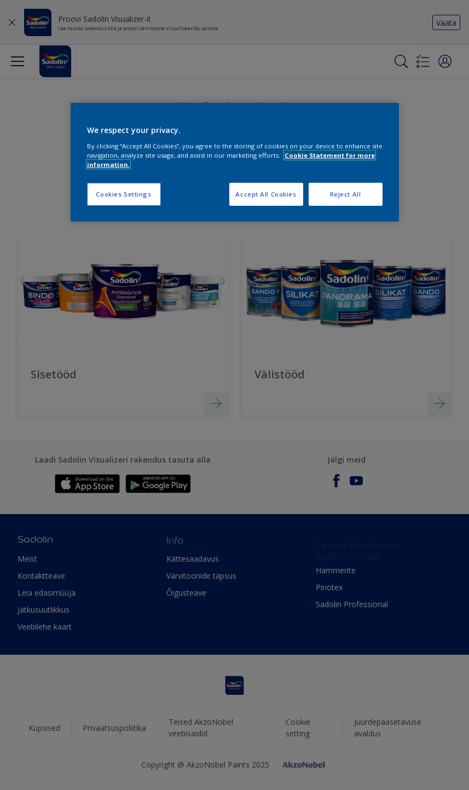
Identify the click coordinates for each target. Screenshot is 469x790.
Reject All (345, 194)
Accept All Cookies (265, 194)
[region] (235, 162)
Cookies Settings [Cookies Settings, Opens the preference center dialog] (123, 194)
